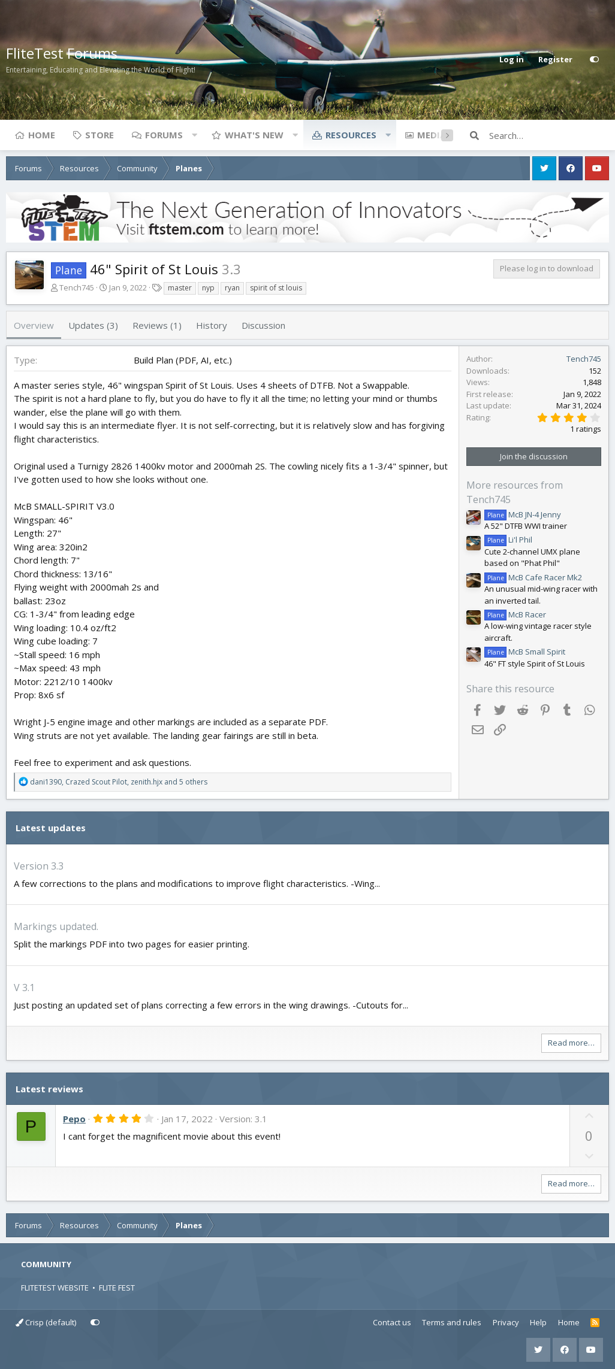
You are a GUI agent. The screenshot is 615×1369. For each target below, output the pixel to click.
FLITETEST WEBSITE (55, 1287)
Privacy (506, 1322)
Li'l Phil (508, 539)
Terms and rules (451, 1322)
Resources (350, 135)
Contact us (392, 1322)
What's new (254, 135)
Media (431, 135)
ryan (232, 288)
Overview (34, 325)
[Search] (549, 135)
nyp (208, 288)
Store (99, 135)
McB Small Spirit (524, 651)
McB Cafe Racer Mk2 (533, 577)
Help (538, 1322)
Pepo (74, 1119)
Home (41, 135)
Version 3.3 (39, 866)
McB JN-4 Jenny (522, 514)
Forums (164, 135)
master (180, 288)
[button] (194, 135)
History (211, 325)
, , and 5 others (118, 782)
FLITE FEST (117, 1287)
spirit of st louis (276, 288)
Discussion (263, 325)
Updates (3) (93, 325)
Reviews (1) (157, 325)
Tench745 (76, 287)
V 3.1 (24, 987)
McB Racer (515, 614)
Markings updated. (56, 926)
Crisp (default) (46, 1322)
